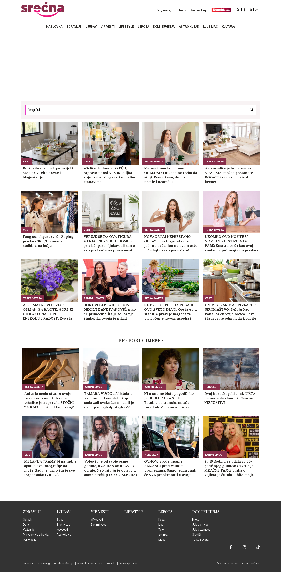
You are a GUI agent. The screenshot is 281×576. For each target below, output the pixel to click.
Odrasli (27, 519)
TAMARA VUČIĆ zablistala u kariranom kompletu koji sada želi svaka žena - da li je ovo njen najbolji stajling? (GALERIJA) (109, 400)
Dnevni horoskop (192, 10)
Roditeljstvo (64, 534)
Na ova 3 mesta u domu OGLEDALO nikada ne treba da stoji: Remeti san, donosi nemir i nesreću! (170, 175)
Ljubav (64, 511)
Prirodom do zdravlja (36, 534)
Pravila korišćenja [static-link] (63, 563)
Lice (27, 455)
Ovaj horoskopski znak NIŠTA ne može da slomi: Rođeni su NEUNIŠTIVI (229, 398)
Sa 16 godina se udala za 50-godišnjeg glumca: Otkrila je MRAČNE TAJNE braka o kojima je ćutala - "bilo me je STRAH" (229, 468)
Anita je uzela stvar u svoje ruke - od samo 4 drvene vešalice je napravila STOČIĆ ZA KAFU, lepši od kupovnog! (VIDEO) (49, 400)
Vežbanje (29, 529)
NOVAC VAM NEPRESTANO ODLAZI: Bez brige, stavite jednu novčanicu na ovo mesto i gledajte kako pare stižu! (170, 243)
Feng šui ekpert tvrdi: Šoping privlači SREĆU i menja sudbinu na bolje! (48, 241)
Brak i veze (63, 524)
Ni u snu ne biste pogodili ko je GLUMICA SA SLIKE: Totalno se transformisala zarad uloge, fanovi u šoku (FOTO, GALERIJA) (169, 400)
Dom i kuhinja (206, 511)
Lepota (165, 511)
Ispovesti (62, 529)
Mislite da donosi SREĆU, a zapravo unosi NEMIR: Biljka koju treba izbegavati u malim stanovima (109, 175)
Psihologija (29, 539)
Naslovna (54, 26)
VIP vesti (100, 511)
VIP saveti (97, 519)
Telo (161, 529)
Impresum (28, 563)
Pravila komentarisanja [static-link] (90, 563)
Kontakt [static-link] (111, 563)
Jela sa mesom (201, 524)
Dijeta (195, 519)
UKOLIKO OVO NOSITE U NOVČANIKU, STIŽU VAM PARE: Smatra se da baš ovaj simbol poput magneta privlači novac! (231, 243)
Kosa (161, 519)
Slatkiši (196, 534)
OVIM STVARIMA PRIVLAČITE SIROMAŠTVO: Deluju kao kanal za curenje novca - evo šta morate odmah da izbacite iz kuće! (230, 312)
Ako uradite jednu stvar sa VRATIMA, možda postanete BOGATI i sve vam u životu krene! (229, 175)
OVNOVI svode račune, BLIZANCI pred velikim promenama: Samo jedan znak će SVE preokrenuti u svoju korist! (170, 468)
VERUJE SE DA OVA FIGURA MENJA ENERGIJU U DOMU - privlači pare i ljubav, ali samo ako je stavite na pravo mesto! (110, 243)
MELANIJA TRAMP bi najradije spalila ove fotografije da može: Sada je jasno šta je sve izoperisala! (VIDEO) (50, 468)
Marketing (44, 563)
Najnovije (165, 10)
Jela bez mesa (201, 529)
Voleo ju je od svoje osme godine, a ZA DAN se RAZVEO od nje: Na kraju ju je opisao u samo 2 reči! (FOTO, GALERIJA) (110, 468)
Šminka (163, 534)
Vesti (26, 161)
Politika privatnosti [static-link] (130, 563)
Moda (161, 539)
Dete (26, 524)
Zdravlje (32, 511)
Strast (60, 519)
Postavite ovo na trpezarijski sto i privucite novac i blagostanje (48, 172)
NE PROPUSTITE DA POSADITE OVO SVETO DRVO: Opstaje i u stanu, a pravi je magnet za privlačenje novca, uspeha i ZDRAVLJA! (170, 312)
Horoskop (211, 387)
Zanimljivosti (94, 298)
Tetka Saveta (153, 161)
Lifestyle (133, 511)
